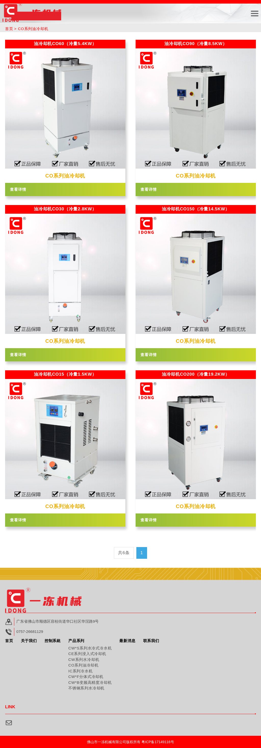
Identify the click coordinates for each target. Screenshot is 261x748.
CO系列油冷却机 (83, 665)
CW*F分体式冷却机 (85, 676)
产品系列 (76, 640)
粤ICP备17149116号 (157, 742)
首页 (9, 28)
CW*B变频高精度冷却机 (90, 682)
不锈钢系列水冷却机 (86, 688)
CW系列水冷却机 (83, 659)
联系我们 (151, 640)
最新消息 (127, 640)
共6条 (124, 552)
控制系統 (53, 640)
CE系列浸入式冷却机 (87, 653)
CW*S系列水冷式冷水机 (90, 648)
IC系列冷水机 (80, 671)
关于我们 (29, 640)
